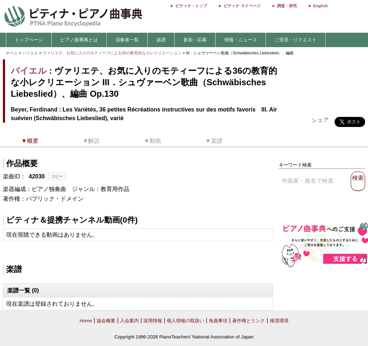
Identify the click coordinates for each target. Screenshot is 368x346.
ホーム (12, 53)
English (320, 6)
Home (85, 320)
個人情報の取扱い (185, 320)
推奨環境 (279, 320)
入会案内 (129, 320)
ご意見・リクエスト (296, 39)
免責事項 (218, 320)
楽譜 (161, 39)
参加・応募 (195, 39)
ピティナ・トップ (191, 6)
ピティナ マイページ (242, 6)
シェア (320, 120)
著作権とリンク (248, 320)
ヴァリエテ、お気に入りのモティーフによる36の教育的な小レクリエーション (113, 53)
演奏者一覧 (127, 39)
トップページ (29, 39)
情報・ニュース (240, 39)
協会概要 (106, 320)
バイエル (30, 53)
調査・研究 (287, 6)
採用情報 (152, 320)
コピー (57, 176)
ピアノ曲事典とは (79, 39)
